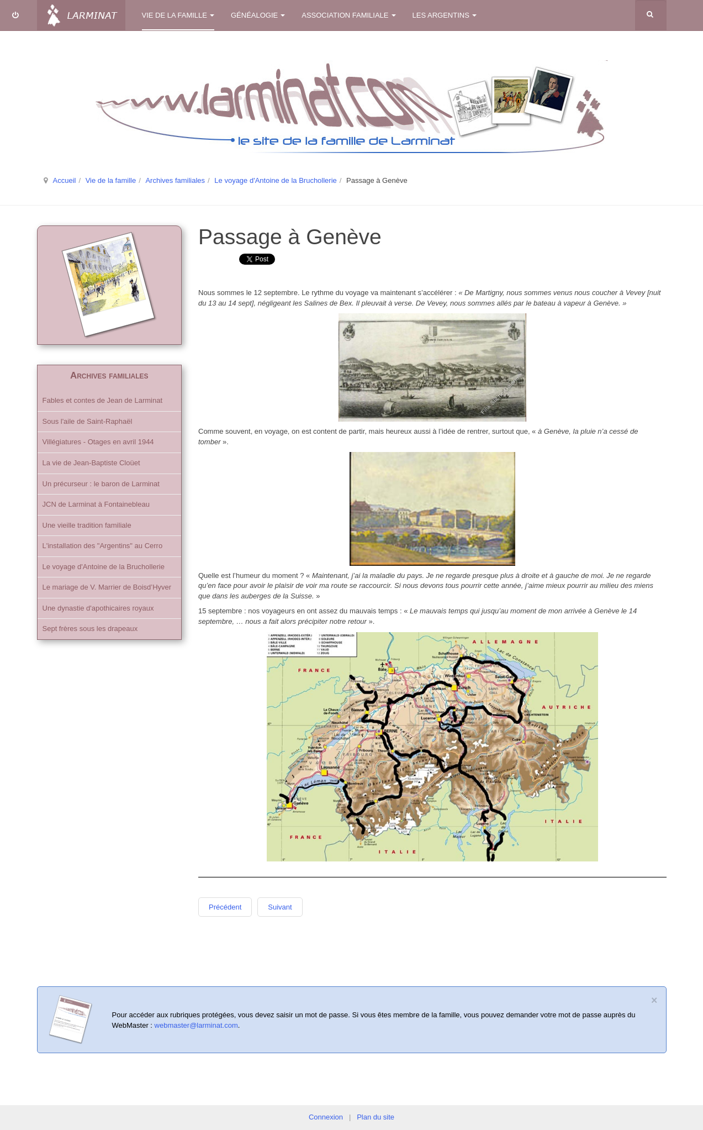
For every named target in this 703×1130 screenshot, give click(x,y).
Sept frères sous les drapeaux (90, 628)
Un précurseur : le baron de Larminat (101, 484)
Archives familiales (175, 180)
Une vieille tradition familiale (87, 525)
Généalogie (258, 15)
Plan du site (375, 1117)
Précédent (225, 907)
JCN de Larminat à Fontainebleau (96, 504)
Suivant (280, 907)
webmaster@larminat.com (196, 1025)
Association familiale (348, 15)
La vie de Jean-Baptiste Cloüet (91, 463)
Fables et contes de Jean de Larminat (103, 400)
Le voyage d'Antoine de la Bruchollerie (275, 180)
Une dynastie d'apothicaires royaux (98, 608)
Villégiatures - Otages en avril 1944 (98, 442)
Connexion (326, 1117)
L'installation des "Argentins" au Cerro (103, 546)
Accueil (64, 180)
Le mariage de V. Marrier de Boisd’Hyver (107, 587)
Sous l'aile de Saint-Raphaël (88, 421)
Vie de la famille (178, 15)
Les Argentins (445, 15)
